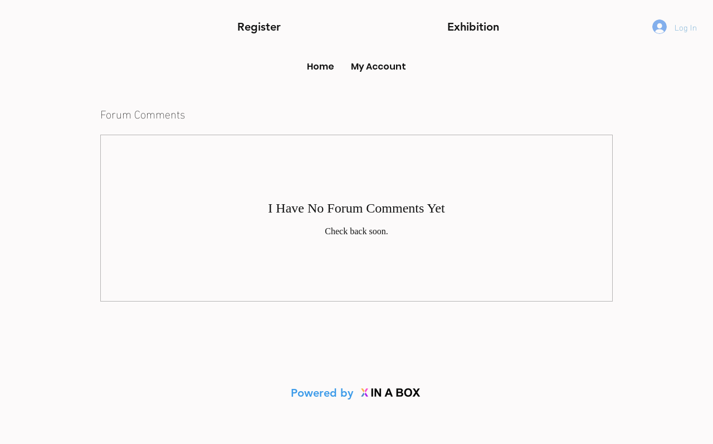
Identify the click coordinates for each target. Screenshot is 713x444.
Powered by (323, 392)
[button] (473, 27)
